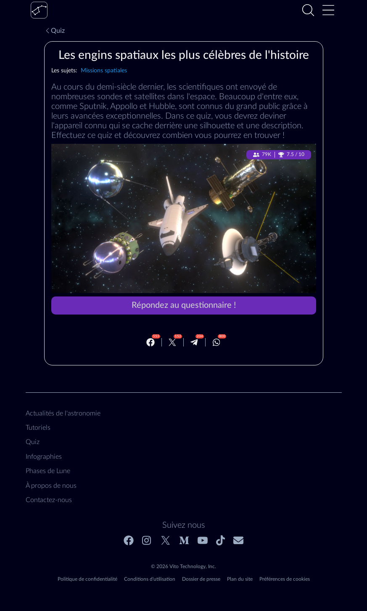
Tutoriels (38, 427)
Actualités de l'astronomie (63, 413)
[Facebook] (150, 342)
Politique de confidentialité (87, 579)
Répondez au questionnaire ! (184, 305)
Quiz (54, 30)
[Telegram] (194, 342)
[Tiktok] (220, 540)
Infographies (44, 456)
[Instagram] (147, 540)
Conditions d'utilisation (149, 579)
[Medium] (184, 540)
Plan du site (240, 579)
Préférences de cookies (284, 579)
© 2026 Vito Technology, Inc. (183, 566)
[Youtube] (203, 540)
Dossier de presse (201, 579)
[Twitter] (172, 342)
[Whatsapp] (216, 342)
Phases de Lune (48, 471)
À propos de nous (51, 485)
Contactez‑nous (49, 500)
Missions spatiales (104, 70)
